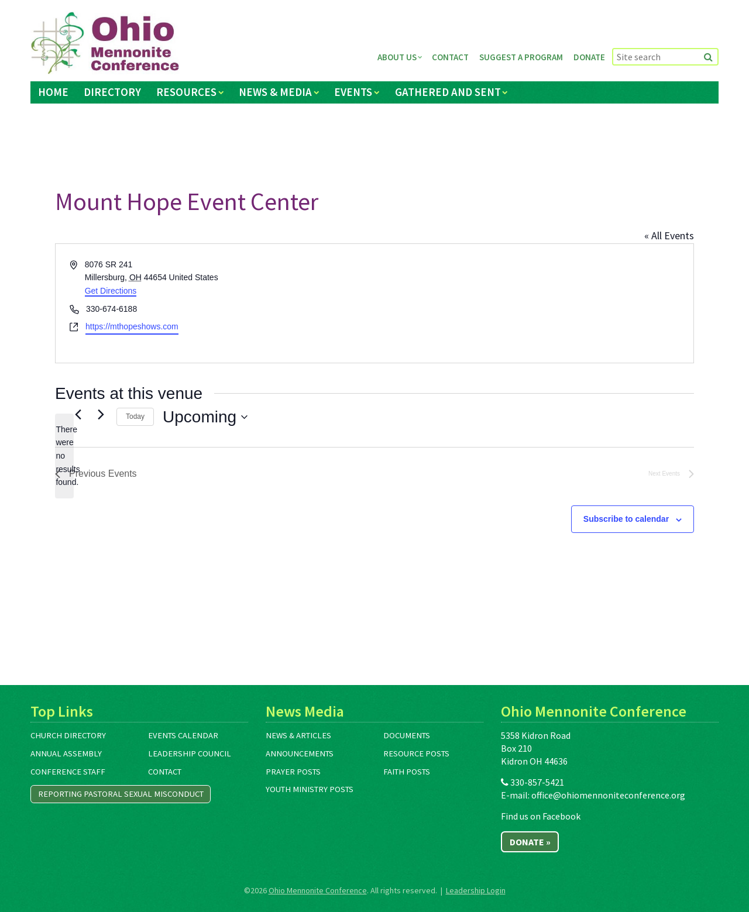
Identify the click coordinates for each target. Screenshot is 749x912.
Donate (589, 57)
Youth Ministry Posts (309, 789)
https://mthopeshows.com (131, 326)
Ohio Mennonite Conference (318, 890)
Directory (112, 92)
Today (135, 416)
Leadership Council (189, 753)
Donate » (530, 842)
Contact (450, 57)
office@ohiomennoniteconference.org (608, 795)
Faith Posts (406, 771)
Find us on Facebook (540, 816)
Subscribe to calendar (626, 519)
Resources (186, 92)
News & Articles (298, 735)
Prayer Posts (293, 771)
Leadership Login (476, 890)
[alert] (64, 456)
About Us (397, 57)
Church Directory (68, 735)
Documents (406, 735)
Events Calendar (183, 735)
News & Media (275, 92)
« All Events (669, 235)
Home (53, 92)
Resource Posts (416, 753)
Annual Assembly (66, 753)
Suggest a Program (521, 57)
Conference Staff (67, 771)
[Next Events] (101, 414)
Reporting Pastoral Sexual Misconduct (121, 794)
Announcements (300, 753)
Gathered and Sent (448, 92)
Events (353, 92)
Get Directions (111, 290)
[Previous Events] (78, 414)
